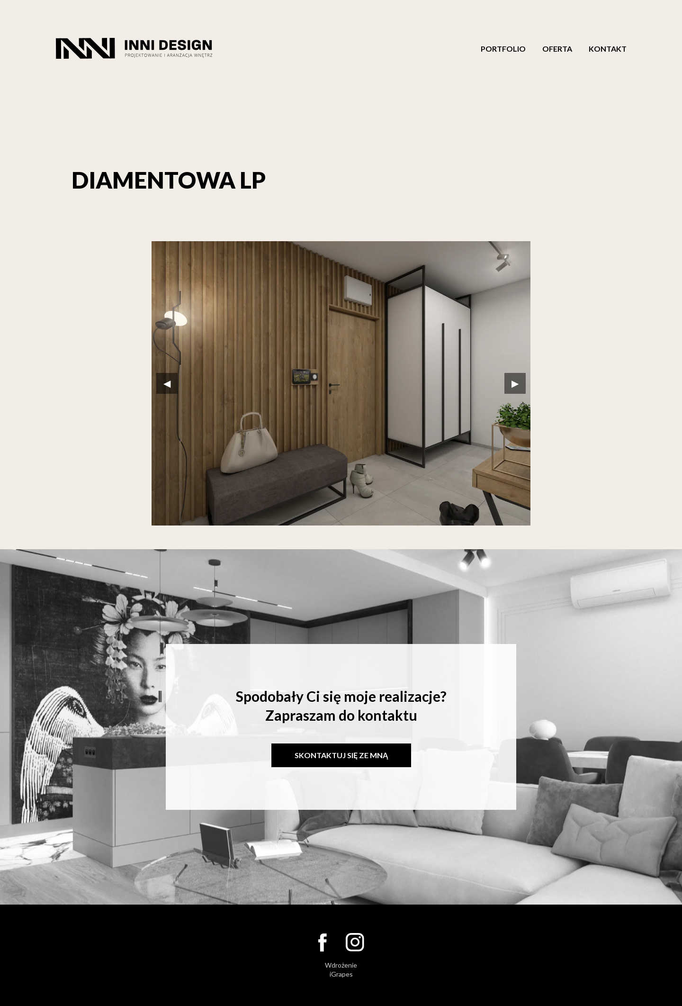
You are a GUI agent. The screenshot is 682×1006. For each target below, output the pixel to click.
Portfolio (503, 49)
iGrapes (341, 974)
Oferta (557, 49)
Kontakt (608, 49)
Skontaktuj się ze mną (341, 755)
